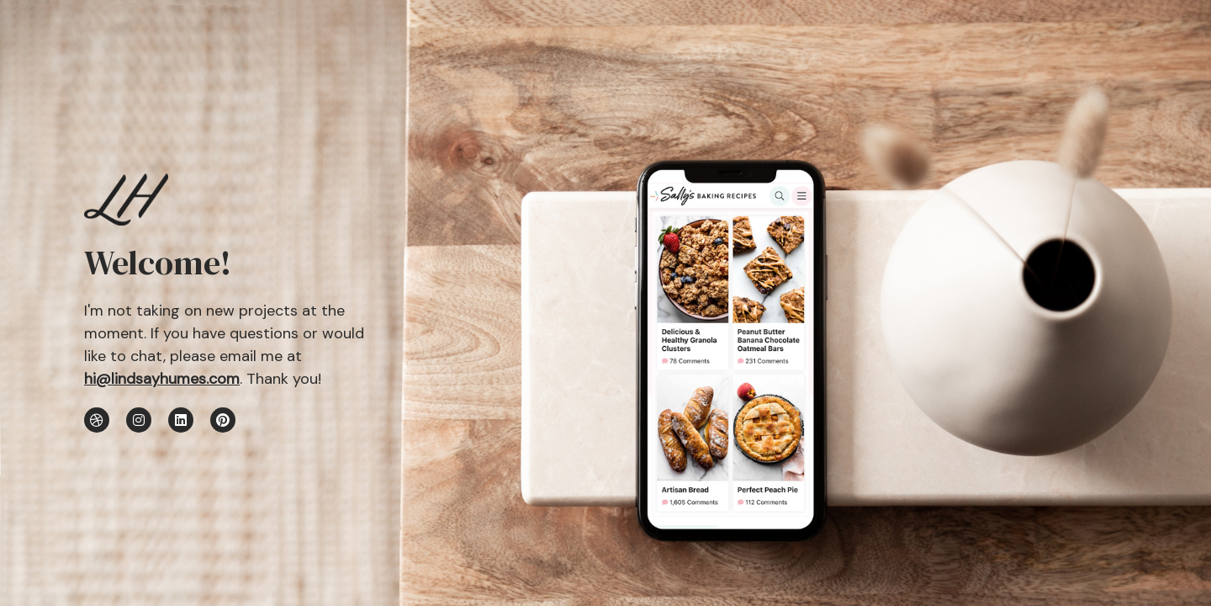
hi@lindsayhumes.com (162, 379)
